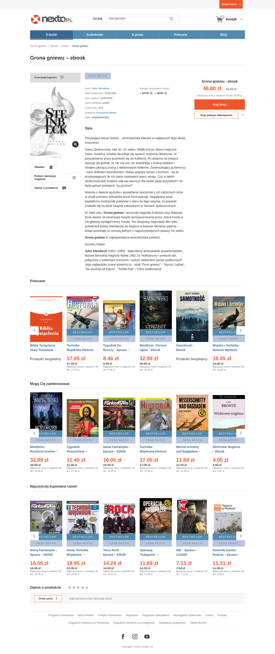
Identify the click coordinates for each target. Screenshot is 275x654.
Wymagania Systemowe (187, 615)
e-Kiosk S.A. (147, 646)
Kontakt (222, 615)
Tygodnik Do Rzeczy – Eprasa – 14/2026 (116, 350)
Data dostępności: (94, 93)
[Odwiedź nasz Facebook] (122, 636)
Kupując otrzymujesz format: (155, 88)
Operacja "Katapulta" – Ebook (149, 554)
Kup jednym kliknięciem (216, 115)
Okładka (39, 167)
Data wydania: (93, 98)
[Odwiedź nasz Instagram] (134, 636)
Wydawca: (90, 112)
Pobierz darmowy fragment (45, 178)
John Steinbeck (100, 88)
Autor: (88, 88)
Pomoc (209, 615)
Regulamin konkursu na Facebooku (89, 622)
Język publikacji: (94, 103)
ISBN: (88, 117)
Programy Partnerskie (61, 615)
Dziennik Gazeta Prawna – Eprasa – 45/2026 (226, 554)
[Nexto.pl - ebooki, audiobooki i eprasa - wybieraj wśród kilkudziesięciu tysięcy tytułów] (52, 19)
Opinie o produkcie (46, 187)
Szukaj (97, 18)
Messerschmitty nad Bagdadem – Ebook (188, 451)
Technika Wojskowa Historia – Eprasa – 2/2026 (80, 350)
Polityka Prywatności (110, 615)
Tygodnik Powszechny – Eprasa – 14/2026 (79, 451)
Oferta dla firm (198, 622)
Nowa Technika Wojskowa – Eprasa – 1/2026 (78, 554)
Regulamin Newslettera (155, 615)
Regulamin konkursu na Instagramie (134, 622)
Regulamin (132, 615)
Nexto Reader (86, 615)
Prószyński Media (106, 112)
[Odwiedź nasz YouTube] (147, 636)
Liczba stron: (92, 107)
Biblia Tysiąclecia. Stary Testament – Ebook (43, 350)
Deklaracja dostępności (172, 622)
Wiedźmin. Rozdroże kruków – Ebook (44, 451)
